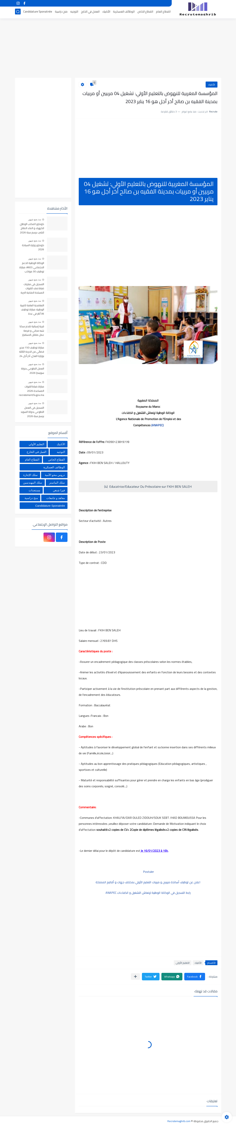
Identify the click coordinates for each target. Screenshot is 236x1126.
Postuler (148, 871)
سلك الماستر (57, 482)
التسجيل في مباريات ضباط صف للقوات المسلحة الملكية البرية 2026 (32, 288)
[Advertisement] (118, 48)
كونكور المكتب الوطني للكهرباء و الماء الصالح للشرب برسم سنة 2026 (32, 228)
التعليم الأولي (183, 962)
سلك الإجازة (30, 474)
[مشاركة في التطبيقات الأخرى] (135, 976)
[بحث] (18, 12)
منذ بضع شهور (34, 219)
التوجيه (74, 12)
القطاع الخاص (145, 12)
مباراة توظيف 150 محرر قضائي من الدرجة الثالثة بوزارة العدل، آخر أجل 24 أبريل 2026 (31, 351)
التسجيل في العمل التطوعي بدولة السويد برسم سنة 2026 (32, 412)
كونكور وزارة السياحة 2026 (33, 247)
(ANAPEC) (157, 425)
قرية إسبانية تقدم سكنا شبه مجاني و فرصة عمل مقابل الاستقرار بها (32, 330)
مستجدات (34, 490)
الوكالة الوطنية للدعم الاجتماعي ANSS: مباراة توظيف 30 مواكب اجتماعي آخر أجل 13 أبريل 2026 (31, 267)
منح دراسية (61, 12)
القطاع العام (163, 12)
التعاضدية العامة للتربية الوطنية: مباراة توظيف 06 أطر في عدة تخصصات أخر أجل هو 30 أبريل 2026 (31, 309)
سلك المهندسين (32, 482)
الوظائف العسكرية (124, 12)
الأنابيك (106, 12)
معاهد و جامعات (55, 498)
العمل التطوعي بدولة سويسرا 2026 (32, 370)
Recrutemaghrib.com (178, 1121)
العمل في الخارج (90, 12)
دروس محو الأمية (55, 474)
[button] (194, 976)
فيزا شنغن (59, 490)
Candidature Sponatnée (37, 12)
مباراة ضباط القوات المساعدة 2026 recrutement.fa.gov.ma (31, 390)
